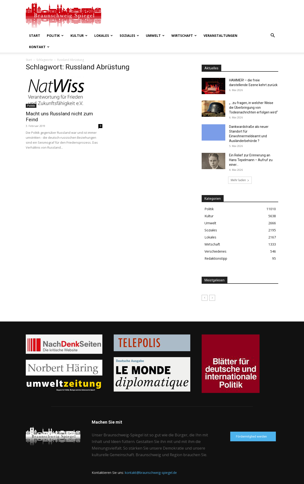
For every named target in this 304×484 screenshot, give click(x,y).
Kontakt (39, 47)
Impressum (248, 480)
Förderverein (269, 480)
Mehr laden (240, 169)
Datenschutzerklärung (222, 480)
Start (34, 35)
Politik (55, 35)
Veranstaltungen (220, 35)
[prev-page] (205, 286)
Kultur (78, 35)
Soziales (129, 35)
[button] (272, 36)
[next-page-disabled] (212, 286)
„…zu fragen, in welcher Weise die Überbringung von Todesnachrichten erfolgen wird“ (253, 96)
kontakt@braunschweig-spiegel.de (151, 461)
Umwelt (155, 35)
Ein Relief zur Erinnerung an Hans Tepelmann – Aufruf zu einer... (251, 148)
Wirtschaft (184, 35)
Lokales (103, 35)
